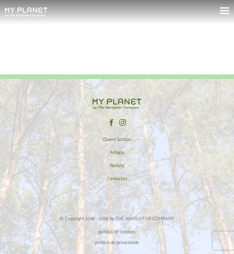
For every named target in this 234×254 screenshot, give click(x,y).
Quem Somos (117, 139)
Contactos (117, 179)
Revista (117, 166)
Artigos (117, 152)
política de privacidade (117, 242)
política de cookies (117, 232)
